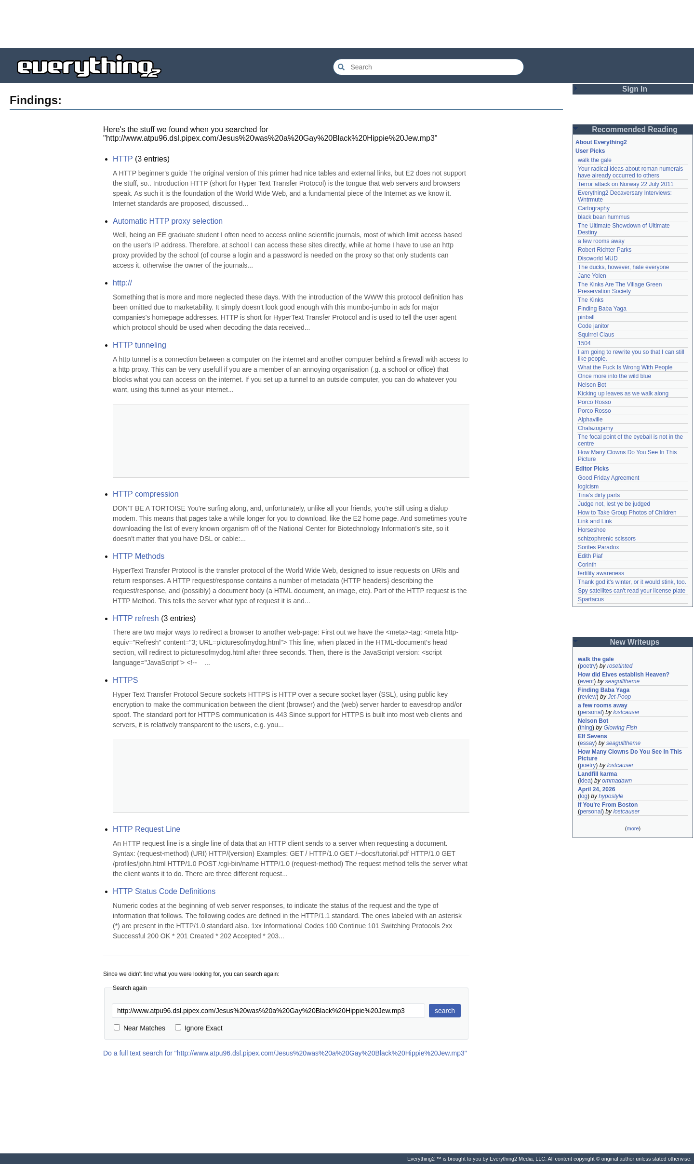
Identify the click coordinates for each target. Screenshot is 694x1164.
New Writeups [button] (635, 642)
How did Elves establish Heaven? (623, 674)
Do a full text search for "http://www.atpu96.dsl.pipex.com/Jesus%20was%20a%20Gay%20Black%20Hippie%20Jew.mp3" (285, 1053)
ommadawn (617, 780)
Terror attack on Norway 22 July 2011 (626, 184)
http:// (122, 283)
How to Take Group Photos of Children (627, 512)
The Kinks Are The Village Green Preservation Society (620, 288)
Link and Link (595, 521)
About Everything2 (601, 142)
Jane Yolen (592, 275)
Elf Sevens (592, 736)
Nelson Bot (592, 384)
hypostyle (611, 796)
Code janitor (593, 326)
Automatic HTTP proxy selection (168, 221)
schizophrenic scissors (607, 538)
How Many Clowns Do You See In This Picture (630, 755)
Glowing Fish (620, 727)
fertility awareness (601, 573)
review (588, 696)
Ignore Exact (199, 1028)
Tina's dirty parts (599, 495)
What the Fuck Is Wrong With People (625, 367)
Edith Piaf (590, 556)
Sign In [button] (634, 89)
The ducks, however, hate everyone (623, 267)
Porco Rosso (594, 402)
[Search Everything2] (428, 67)
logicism (588, 486)
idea (585, 780)
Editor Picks (592, 468)
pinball (586, 317)
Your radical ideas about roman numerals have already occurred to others (630, 172)
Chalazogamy (595, 428)
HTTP (123, 159)
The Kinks (590, 300)
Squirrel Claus (596, 334)
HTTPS (125, 680)
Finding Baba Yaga (602, 308)
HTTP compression (146, 494)
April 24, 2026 (596, 789)
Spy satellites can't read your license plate (631, 590)
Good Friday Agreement (608, 477)
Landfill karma (597, 774)
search (445, 1011)
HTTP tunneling (139, 345)
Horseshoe (592, 530)
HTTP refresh (136, 618)
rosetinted (620, 666)
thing (586, 727)
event (587, 681)
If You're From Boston (608, 804)
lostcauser (626, 712)
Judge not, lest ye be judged (614, 504)
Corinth (587, 564)
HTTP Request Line (146, 829)
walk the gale (595, 160)
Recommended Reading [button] (635, 129)
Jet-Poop (619, 696)
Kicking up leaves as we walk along (623, 393)
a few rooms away (601, 241)
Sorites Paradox (598, 547)
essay (587, 743)
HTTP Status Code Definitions (164, 891)
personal (591, 712)
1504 (584, 343)
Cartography (594, 208)
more (633, 828)
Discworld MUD (598, 258)
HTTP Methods (138, 556)
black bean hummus (603, 217)
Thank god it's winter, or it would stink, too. (632, 582)
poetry (588, 666)
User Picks (590, 151)
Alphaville (590, 419)
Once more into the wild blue (614, 376)
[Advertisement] (347, 24)
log (583, 796)
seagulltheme (622, 681)
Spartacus (591, 599)
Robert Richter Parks (604, 249)
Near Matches (139, 1028)
